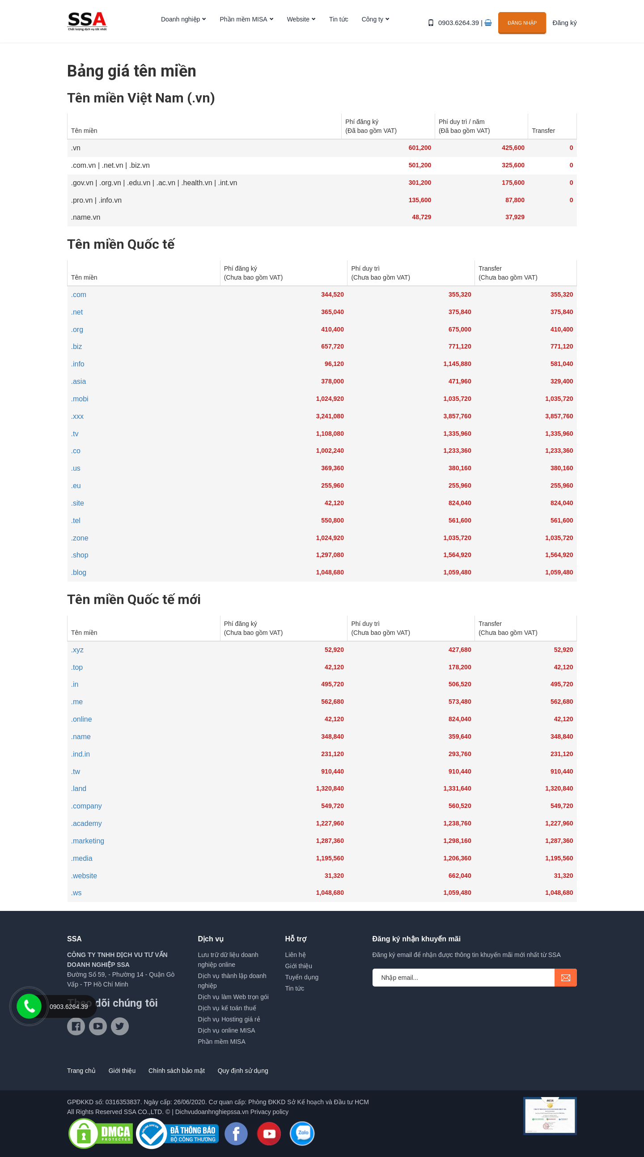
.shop (80, 555)
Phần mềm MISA (243, 28)
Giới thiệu (299, 966)
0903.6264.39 (462, 27)
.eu (76, 485)
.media (82, 858)
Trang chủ (81, 1070)
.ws (76, 893)
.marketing (88, 841)
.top (77, 667)
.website (84, 876)
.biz (76, 346)
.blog (79, 572)
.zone (80, 538)
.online (81, 719)
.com (79, 294)
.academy (86, 823)
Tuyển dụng (302, 977)
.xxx (77, 416)
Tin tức (338, 28)
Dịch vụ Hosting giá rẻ (229, 1019)
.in (75, 684)
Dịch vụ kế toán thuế (227, 1008)
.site (77, 503)
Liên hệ (295, 954)
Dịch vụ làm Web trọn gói (233, 996)
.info (78, 364)
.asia (78, 381)
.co (75, 451)
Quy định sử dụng (243, 1070)
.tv (75, 434)
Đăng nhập (523, 27)
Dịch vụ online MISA (226, 1030)
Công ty (372, 28)
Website (298, 28)
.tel (75, 520)
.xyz (77, 650)
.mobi (80, 399)
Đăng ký (565, 27)
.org (77, 329)
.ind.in (80, 754)
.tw (75, 771)
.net (77, 312)
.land (79, 788)
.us (75, 468)
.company (86, 806)
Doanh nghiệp (180, 28)
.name (81, 736)
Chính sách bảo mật (176, 1070)
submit (566, 978)
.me (77, 702)
